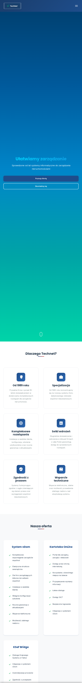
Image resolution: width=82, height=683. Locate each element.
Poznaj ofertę (41, 178)
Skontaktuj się (41, 186)
